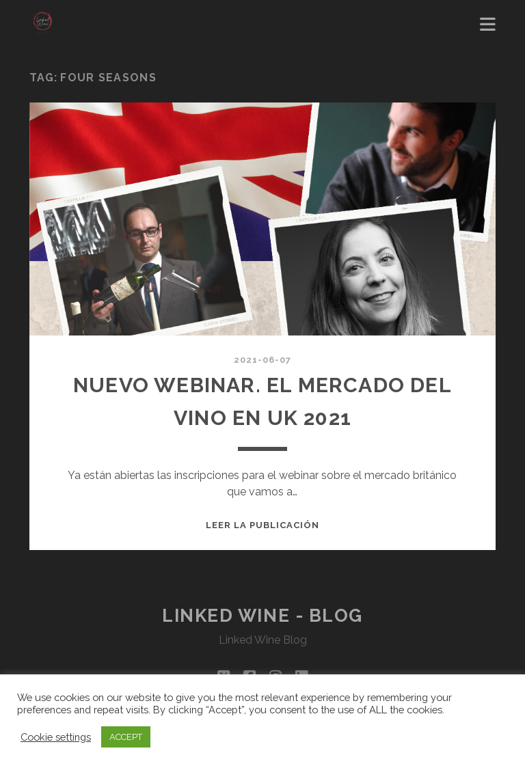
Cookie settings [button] (56, 737)
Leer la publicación (263, 525)
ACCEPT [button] (125, 737)
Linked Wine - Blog (262, 615)
